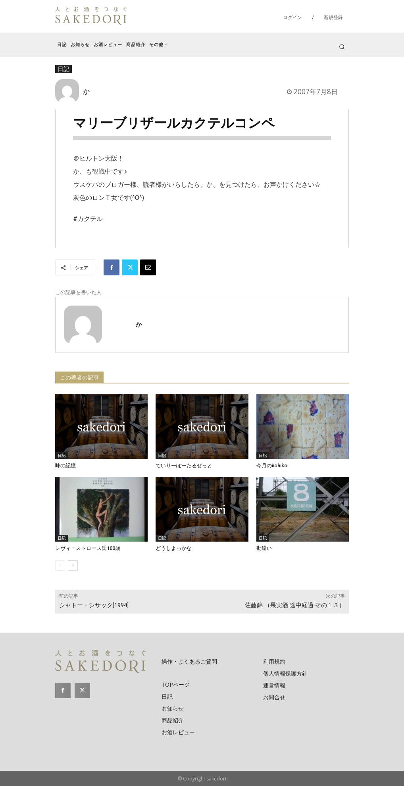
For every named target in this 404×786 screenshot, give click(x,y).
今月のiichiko (271, 466)
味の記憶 (65, 466)
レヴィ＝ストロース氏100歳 (87, 548)
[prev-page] (60, 565)
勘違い (264, 548)
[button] (342, 46)
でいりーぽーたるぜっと (184, 466)
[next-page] (73, 565)
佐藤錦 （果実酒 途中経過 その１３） (295, 605)
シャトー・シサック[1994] (94, 605)
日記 (61, 455)
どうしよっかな (174, 548)
